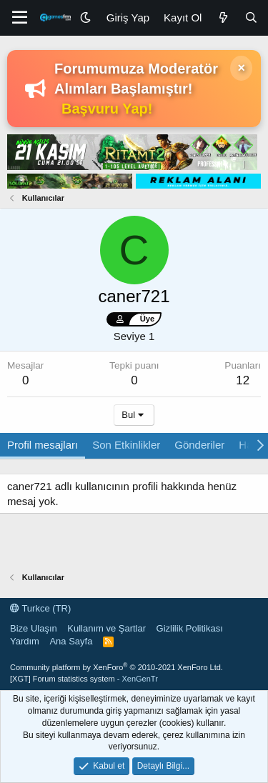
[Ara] (251, 17)
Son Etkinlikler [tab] (126, 445)
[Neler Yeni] (223, 17)
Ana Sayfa (70, 641)
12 (242, 380)
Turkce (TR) (40, 608)
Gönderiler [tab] (199, 445)
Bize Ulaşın (33, 628)
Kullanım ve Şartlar (106, 628)
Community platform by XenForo (116, 667)
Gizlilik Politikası (190, 628)
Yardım (24, 641)
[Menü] (19, 18)
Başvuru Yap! (106, 108)
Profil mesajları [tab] (42, 445)
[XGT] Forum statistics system (84, 678)
